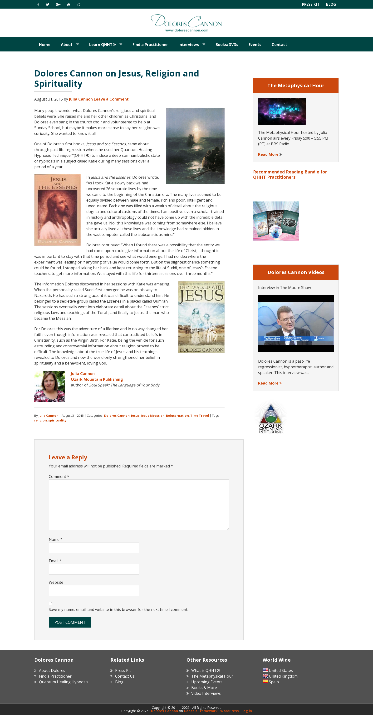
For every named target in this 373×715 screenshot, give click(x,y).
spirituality (57, 420)
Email (55, 560)
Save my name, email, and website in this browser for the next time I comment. (118, 609)
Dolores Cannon (186, 22)
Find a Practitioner (55, 676)
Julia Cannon (83, 373)
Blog (330, 4)
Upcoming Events (206, 682)
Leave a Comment (111, 99)
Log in (246, 711)
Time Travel (199, 415)
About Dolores (52, 670)
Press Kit (310, 4)
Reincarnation (177, 415)
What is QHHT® (205, 670)
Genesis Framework (201, 711)
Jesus (135, 415)
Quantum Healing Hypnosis (63, 682)
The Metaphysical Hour (212, 676)
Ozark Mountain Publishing (97, 379)
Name (56, 539)
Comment (59, 476)
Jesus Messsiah (153, 415)
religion (40, 420)
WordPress (229, 711)
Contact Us (125, 676)
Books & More (204, 687)
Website (56, 582)
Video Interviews (206, 693)
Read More (268, 154)
